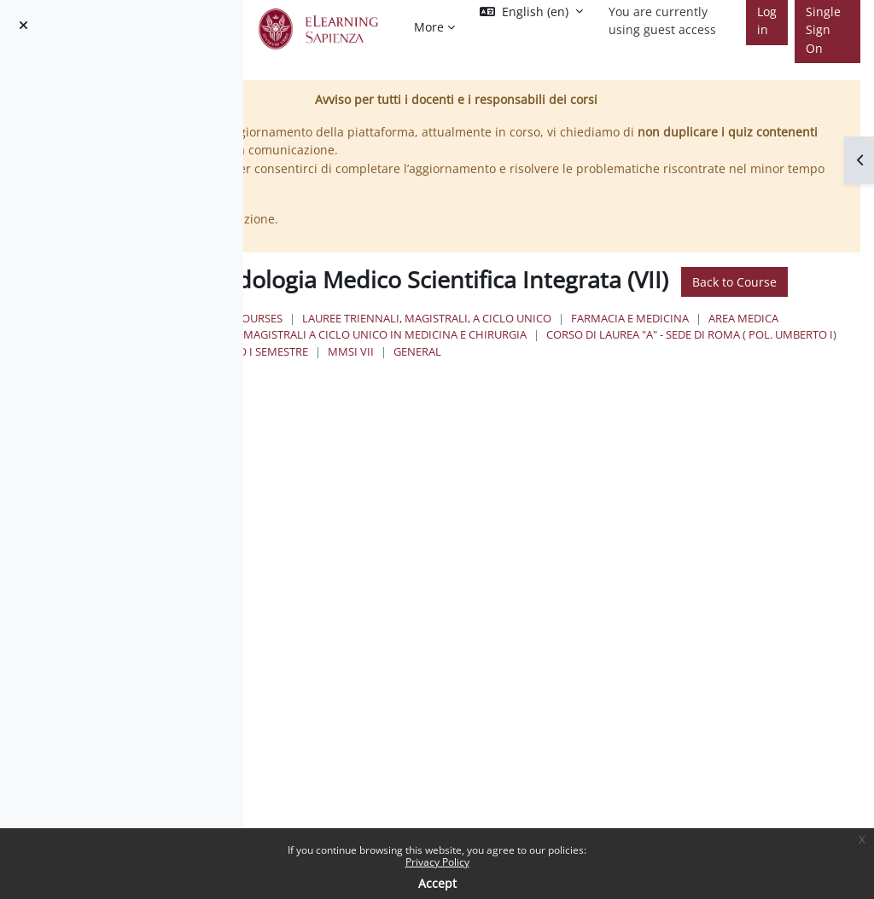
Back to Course (477, 309)
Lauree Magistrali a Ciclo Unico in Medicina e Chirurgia (552, 378)
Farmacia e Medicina (449, 362)
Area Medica (562, 362)
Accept (437, 883)
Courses (447, 346)
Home (387, 346)
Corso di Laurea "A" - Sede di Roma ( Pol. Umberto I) (535, 395)
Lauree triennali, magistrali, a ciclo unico (615, 346)
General (480, 411)
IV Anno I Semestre (753, 395)
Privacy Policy (437, 862)
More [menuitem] (429, 27)
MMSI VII (413, 411)
